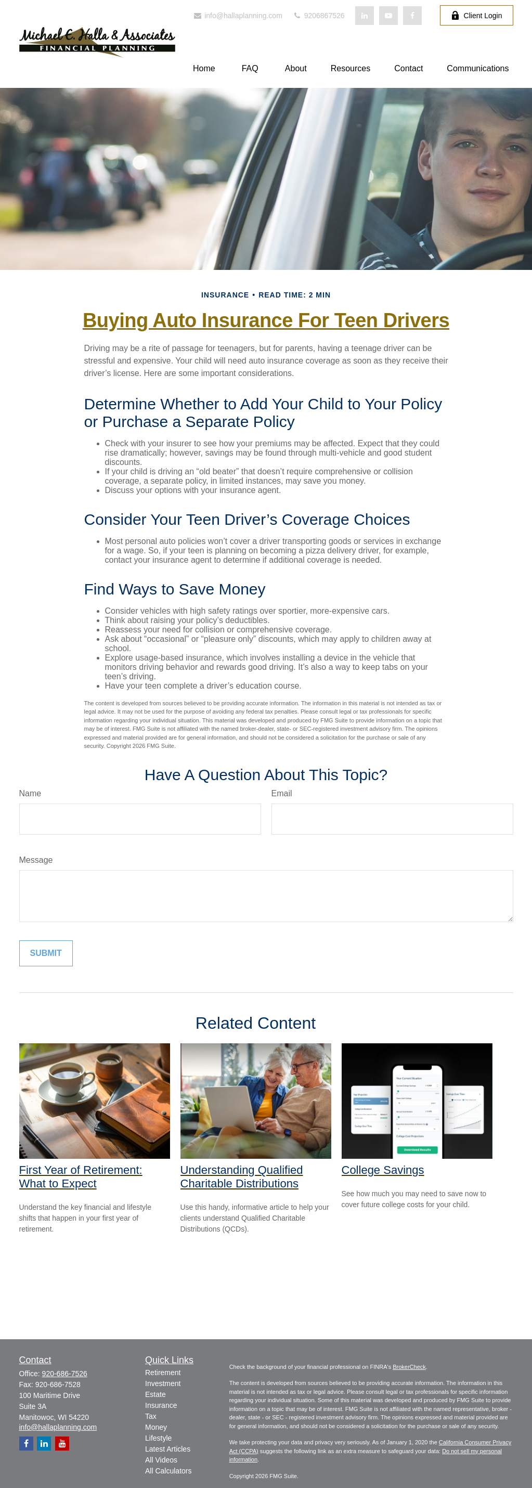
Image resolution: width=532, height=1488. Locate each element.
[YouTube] (388, 15)
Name (30, 793)
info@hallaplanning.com (237, 15)
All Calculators (168, 1471)
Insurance (161, 1405)
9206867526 (319, 15)
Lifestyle (158, 1438)
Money (156, 1427)
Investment (162, 1383)
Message (36, 860)
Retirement (162, 1372)
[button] (204, 68)
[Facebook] (412, 15)
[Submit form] (46, 953)
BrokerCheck (409, 1367)
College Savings (383, 1169)
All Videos (161, 1460)
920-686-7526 (64, 1373)
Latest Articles (167, 1449)
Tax (151, 1416)
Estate (155, 1394)
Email (281, 793)
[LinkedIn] (364, 15)
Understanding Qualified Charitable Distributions (241, 1176)
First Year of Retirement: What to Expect (80, 1176)
